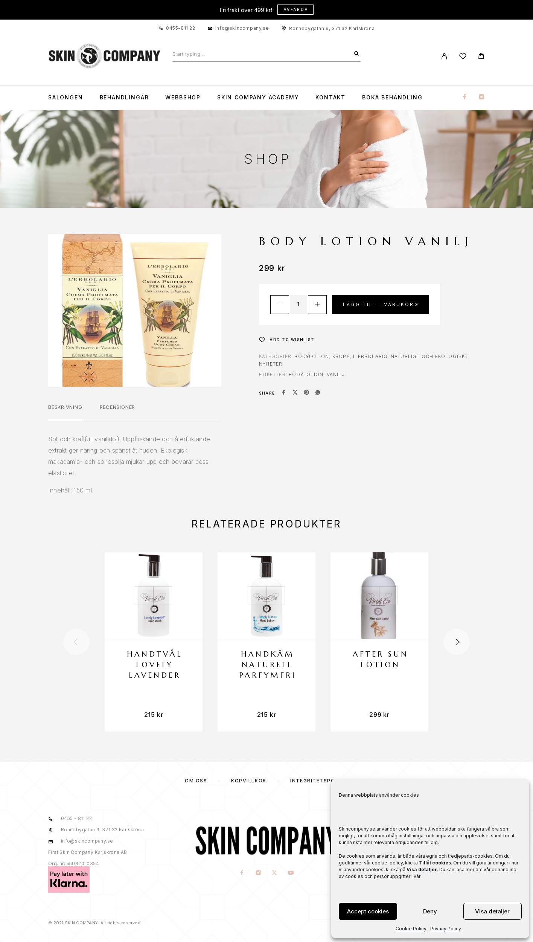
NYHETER (270, 364)
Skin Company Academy (258, 98)
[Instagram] (481, 97)
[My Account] (444, 56)
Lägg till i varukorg (381, 304)
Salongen (65, 98)
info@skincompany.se (242, 28)
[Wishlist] (463, 57)
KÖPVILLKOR (248, 780)
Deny (430, 911)
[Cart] (481, 57)
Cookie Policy (411, 928)
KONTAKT (330, 98)
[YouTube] (291, 872)
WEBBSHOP (183, 98)
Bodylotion (311, 356)
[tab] (65, 412)
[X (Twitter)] (274, 872)
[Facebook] (464, 97)
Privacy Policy (445, 928)
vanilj (336, 374)
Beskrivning (65, 407)
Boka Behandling (392, 98)
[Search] (356, 53)
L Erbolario (370, 356)
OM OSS (196, 780)
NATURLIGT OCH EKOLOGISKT (429, 356)
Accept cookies (368, 911)
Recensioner (118, 407)
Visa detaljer (492, 911)
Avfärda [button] (296, 9)
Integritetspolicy (319, 780)
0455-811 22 (180, 28)
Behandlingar (124, 98)
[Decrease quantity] (279, 304)
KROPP (341, 356)
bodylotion (306, 374)
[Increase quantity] (317, 304)
